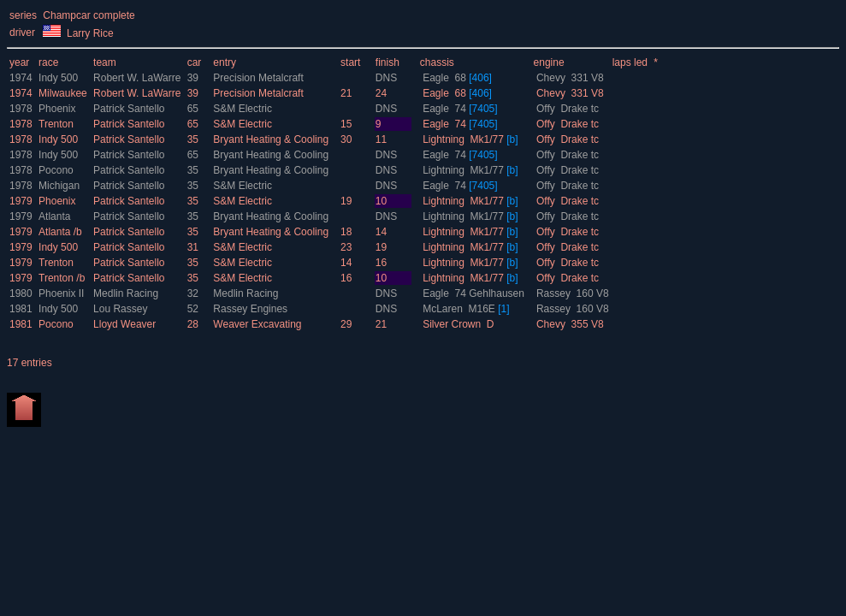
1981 (21, 309)
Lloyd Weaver (125, 324)
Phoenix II (61, 293)
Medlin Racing (127, 293)
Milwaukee (62, 93)
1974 (21, 78)
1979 (21, 201)
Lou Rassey (122, 309)
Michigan (59, 186)
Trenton (56, 124)
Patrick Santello (130, 109)
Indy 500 (58, 78)
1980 (21, 293)
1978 (21, 109)
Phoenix (56, 109)
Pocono (56, 170)
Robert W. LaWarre (138, 78)
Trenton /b (61, 278)
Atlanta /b (60, 232)
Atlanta (54, 216)
